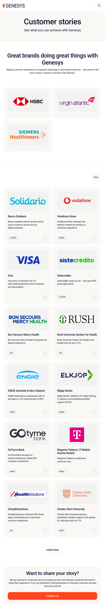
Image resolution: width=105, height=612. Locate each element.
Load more (52, 549)
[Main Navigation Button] (99, 5)
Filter (96, 177)
